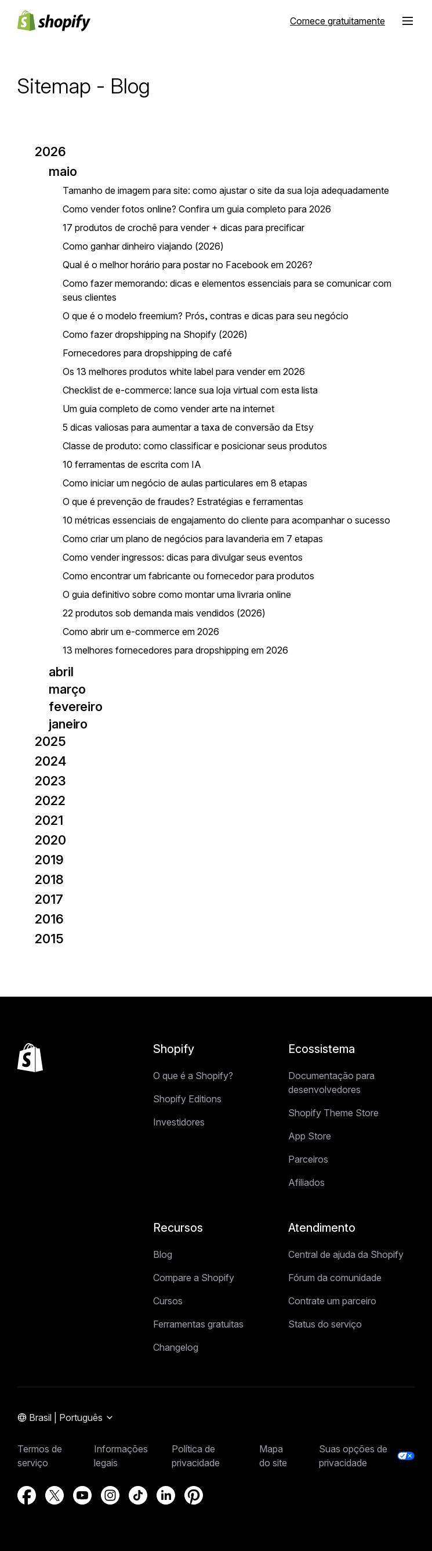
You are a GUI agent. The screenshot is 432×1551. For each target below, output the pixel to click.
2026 (50, 151)
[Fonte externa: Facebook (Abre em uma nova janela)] (26, 1495)
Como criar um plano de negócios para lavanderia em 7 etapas (193, 538)
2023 (50, 780)
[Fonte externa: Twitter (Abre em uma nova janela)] (54, 1495)
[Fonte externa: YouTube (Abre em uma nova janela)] (82, 1495)
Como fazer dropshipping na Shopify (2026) (155, 334)
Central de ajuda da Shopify (346, 1254)
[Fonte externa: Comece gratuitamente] (337, 21)
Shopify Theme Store (333, 1113)
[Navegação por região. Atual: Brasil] (65, 1418)
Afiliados (306, 1182)
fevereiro (76, 706)
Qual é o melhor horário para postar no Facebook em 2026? (188, 264)
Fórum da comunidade (335, 1277)
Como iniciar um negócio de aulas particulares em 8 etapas (185, 483)
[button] (407, 21)
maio (63, 171)
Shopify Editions (187, 1099)
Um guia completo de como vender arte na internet (168, 408)
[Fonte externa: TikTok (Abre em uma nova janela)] (138, 1495)
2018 (49, 879)
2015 (49, 938)
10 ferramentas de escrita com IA (132, 464)
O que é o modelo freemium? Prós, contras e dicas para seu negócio (205, 316)
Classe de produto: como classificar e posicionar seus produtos (195, 446)
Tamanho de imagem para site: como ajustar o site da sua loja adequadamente (226, 190)
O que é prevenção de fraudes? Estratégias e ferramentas (183, 501)
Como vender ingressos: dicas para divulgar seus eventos (183, 557)
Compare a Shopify (193, 1277)
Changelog (175, 1347)
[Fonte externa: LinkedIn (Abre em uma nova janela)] (166, 1495)
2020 (50, 839)
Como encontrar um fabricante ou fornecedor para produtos (188, 576)
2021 (49, 820)
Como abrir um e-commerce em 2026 (141, 631)
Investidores (179, 1122)
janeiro (68, 723)
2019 (49, 859)
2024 (50, 761)
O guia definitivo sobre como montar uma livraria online (177, 594)
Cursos (168, 1301)
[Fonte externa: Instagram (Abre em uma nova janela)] (110, 1495)
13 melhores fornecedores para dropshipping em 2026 (175, 650)
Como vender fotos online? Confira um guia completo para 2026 (197, 209)
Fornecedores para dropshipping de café (147, 353)
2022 (50, 800)
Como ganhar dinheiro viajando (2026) (143, 246)
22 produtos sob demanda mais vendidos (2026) (164, 613)
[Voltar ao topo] (30, 1057)
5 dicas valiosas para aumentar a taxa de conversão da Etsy (188, 427)
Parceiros (308, 1159)
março (67, 689)
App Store (309, 1136)
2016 (49, 918)
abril (61, 671)
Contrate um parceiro (332, 1301)
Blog (162, 1254)
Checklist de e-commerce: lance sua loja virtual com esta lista (190, 390)
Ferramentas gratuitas (198, 1324)
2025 (50, 741)
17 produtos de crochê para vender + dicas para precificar (183, 227)
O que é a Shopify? (193, 1075)
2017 (49, 899)
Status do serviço (325, 1324)
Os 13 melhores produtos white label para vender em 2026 (184, 371)
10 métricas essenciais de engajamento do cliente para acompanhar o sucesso (226, 520)
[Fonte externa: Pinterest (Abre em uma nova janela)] (193, 1495)
